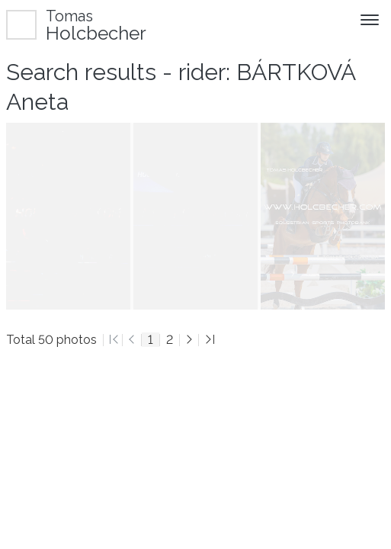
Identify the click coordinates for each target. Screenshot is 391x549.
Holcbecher (96, 25)
